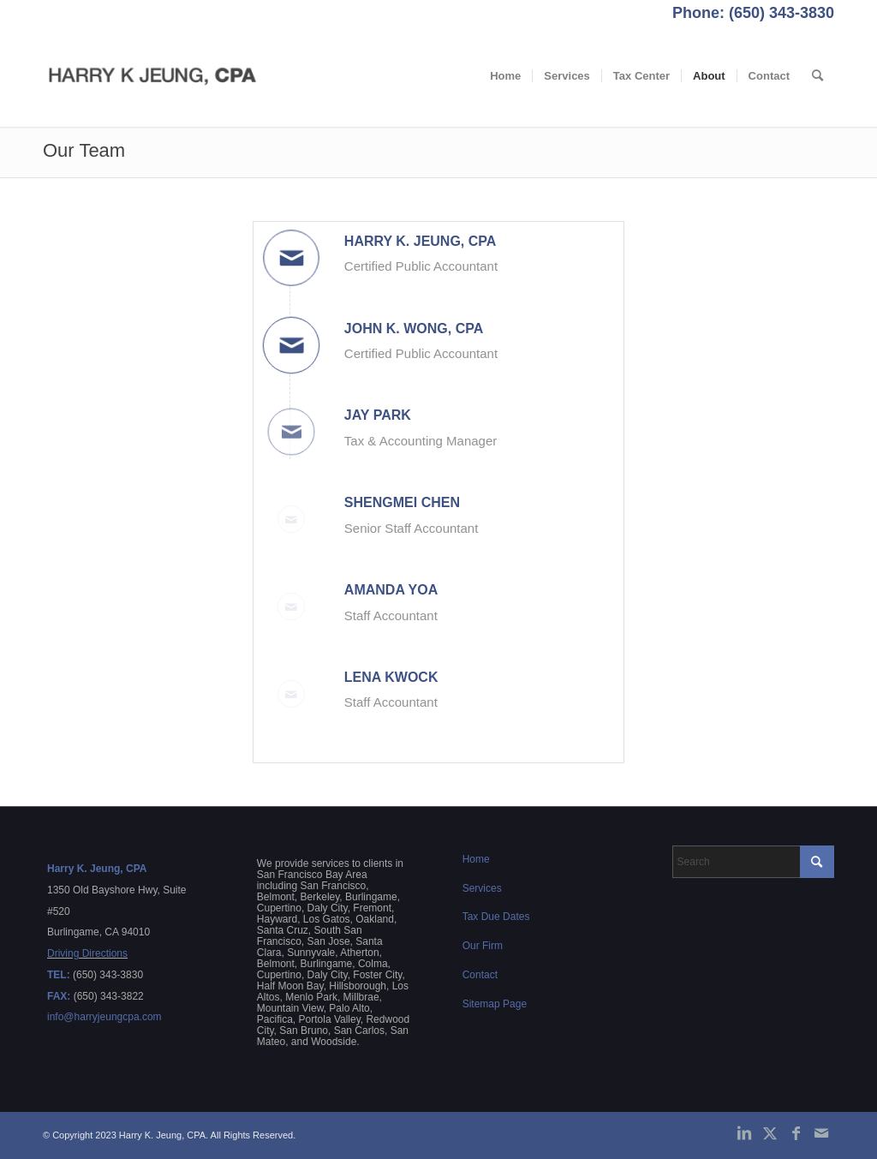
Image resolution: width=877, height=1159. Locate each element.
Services (482, 888)
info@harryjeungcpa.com (104, 1017)
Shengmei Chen (402, 502)
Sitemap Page (494, 1004)
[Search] (817, 76)
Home (476, 859)
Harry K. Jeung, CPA (420, 241)
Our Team (84, 150)
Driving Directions (87, 953)
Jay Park (377, 415)
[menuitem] (505, 76)
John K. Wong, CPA (413, 328)
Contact (480, 975)
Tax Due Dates (496, 917)
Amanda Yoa (391, 589)
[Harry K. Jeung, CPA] (153, 76)
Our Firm (482, 946)
